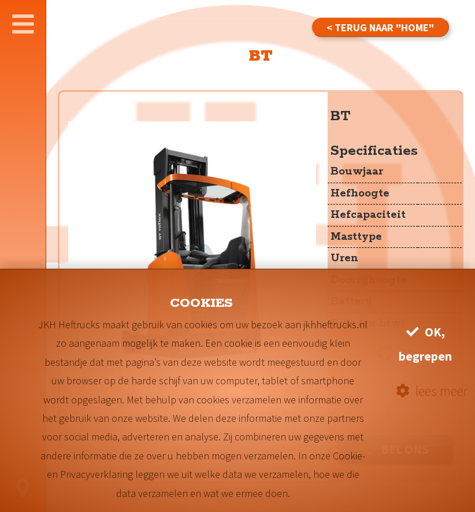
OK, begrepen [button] (425, 344)
